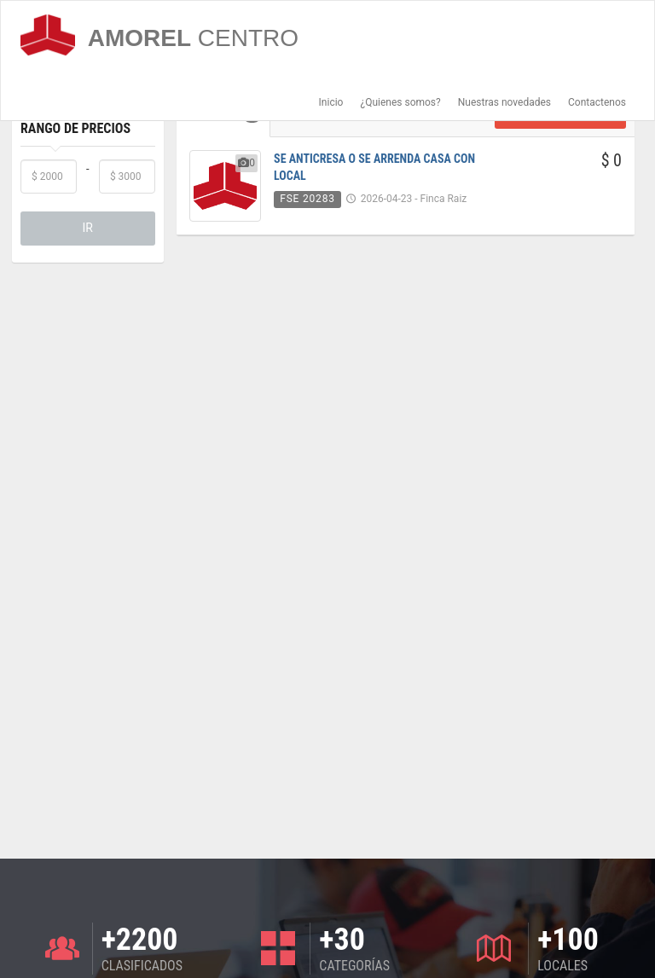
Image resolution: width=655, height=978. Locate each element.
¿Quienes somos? (400, 102)
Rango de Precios (75, 128)
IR (88, 227)
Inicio (331, 102)
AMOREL (159, 35)
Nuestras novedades (504, 102)
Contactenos (597, 102)
